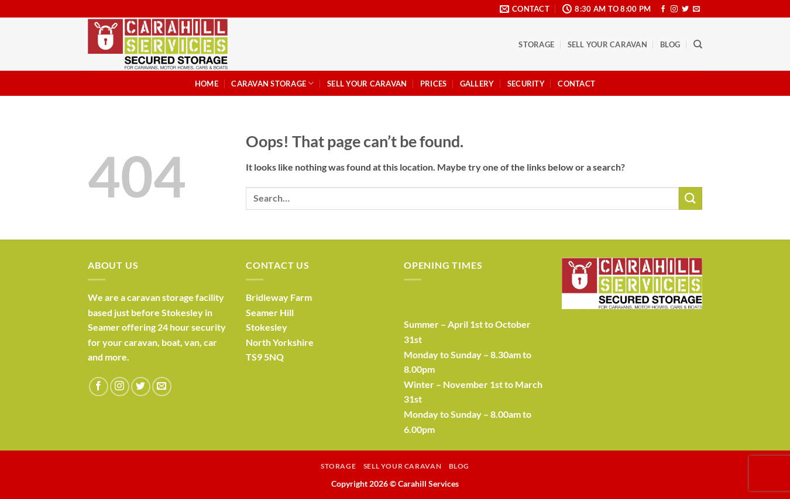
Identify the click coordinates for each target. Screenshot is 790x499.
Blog (670, 44)
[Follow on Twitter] (685, 9)
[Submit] (690, 198)
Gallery (477, 83)
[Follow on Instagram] (674, 9)
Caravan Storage (272, 83)
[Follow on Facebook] (663, 9)
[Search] (697, 44)
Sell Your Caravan (607, 44)
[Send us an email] (696, 9)
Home (206, 83)
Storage (536, 44)
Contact (576, 83)
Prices (433, 83)
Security (526, 83)
